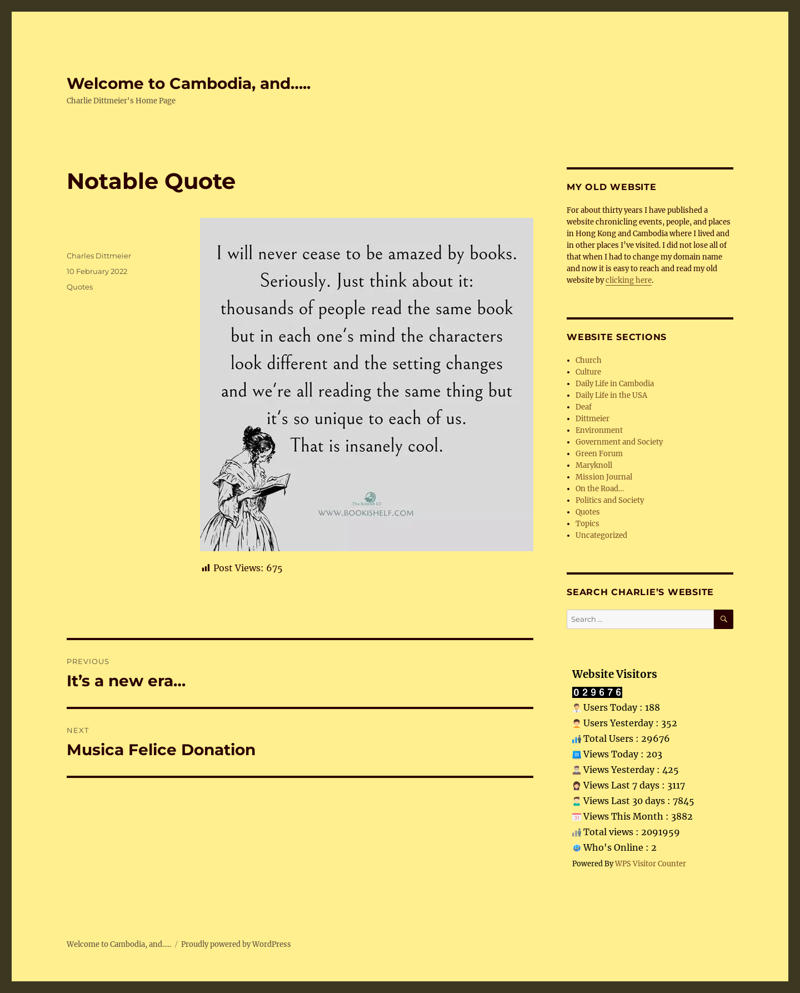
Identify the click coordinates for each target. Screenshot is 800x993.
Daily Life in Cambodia (615, 383)
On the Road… (600, 488)
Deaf (584, 407)
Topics (587, 523)
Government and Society (619, 442)
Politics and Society (610, 500)
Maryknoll (594, 465)
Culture (588, 372)
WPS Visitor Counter (650, 863)
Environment (599, 430)
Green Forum (599, 453)
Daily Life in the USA (611, 395)
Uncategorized (601, 535)
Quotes (80, 286)
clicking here (629, 280)
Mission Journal (604, 477)
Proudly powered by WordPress (236, 944)
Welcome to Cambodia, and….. (189, 83)
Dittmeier (592, 418)
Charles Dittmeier (99, 255)
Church (589, 360)
